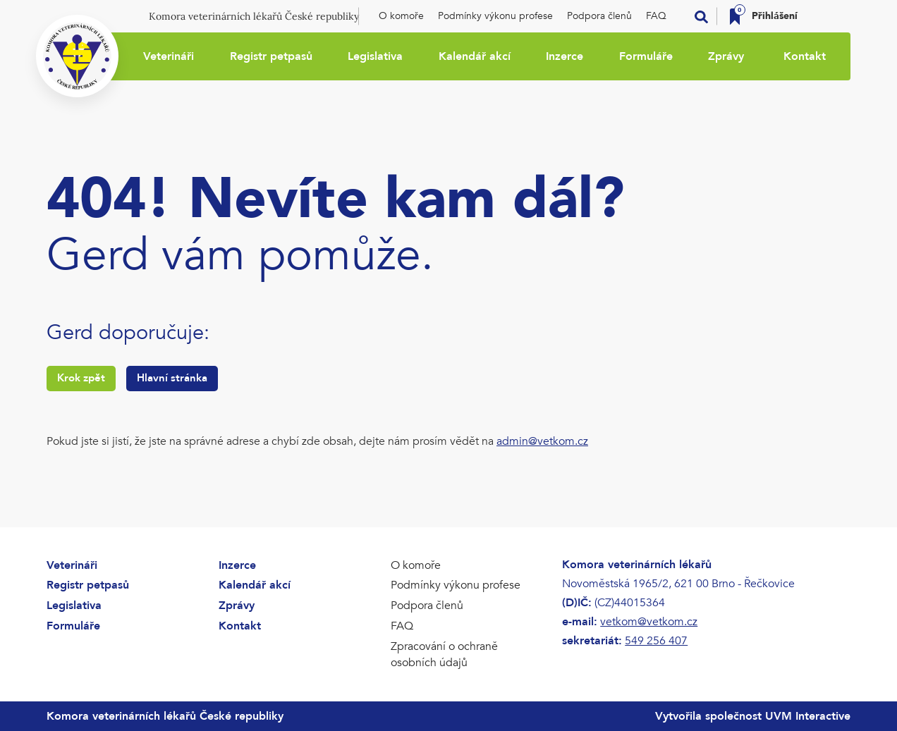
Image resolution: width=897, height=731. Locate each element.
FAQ (656, 16)
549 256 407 (656, 641)
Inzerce (564, 56)
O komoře (401, 16)
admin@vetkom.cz (542, 441)
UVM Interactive (807, 716)
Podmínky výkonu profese (495, 16)
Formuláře (646, 56)
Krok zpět (81, 378)
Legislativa (375, 56)
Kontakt (804, 56)
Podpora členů (599, 16)
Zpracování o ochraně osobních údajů (444, 654)
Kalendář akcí (475, 56)
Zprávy (726, 56)
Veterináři (168, 56)
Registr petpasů (271, 56)
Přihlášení (775, 16)
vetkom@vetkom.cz (648, 621)
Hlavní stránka (172, 378)
